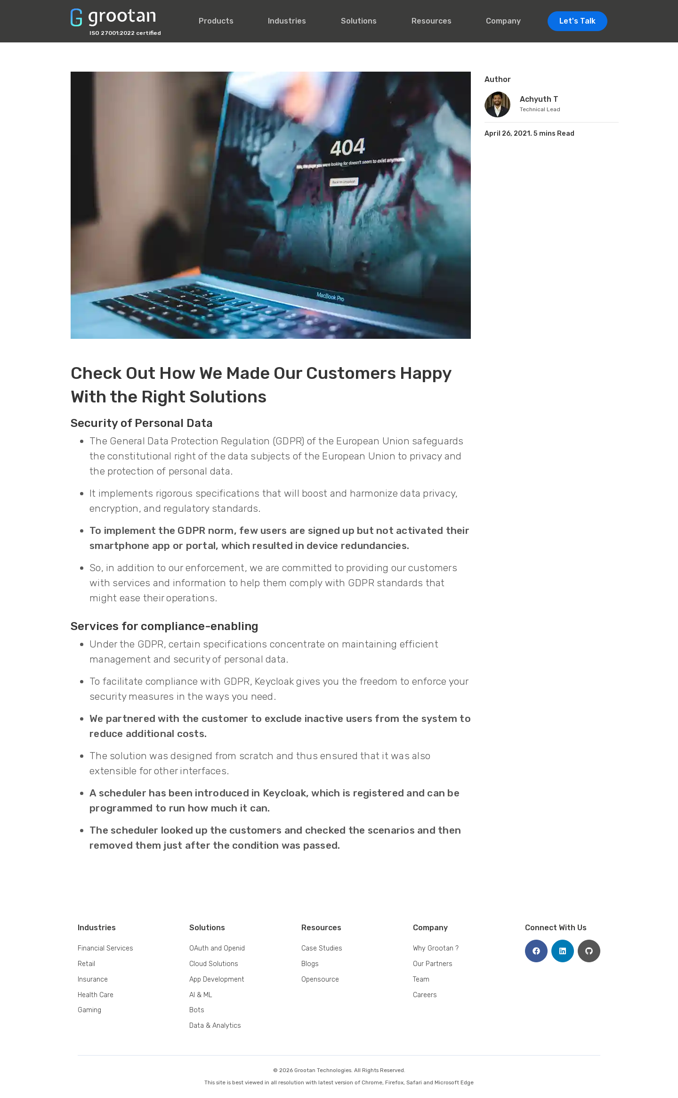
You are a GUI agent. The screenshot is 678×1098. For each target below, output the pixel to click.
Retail (86, 964)
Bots (196, 1010)
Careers (425, 995)
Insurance (93, 979)
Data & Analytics (215, 1026)
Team (421, 979)
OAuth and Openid (217, 948)
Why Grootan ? (436, 948)
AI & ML (200, 995)
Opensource (320, 979)
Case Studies (321, 948)
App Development (216, 979)
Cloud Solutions (213, 964)
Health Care (95, 995)
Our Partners (432, 964)
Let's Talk (577, 20)
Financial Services (105, 948)
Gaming (89, 1010)
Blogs (310, 964)
